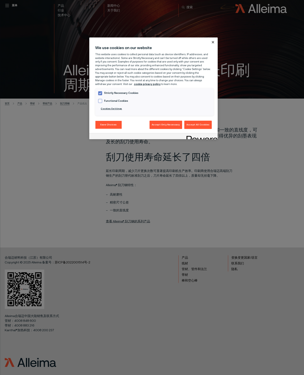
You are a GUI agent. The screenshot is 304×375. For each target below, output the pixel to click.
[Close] (213, 42)
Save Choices (108, 125)
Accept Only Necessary (166, 125)
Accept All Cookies (197, 125)
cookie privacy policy (147, 84)
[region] (153, 88)
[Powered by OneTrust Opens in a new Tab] (201, 136)
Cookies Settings (111, 109)
